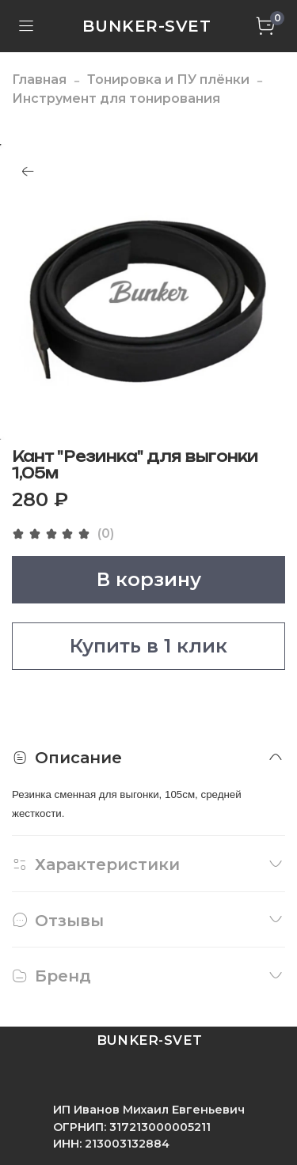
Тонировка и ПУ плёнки (168, 79)
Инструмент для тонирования (116, 98)
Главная (39, 79)
